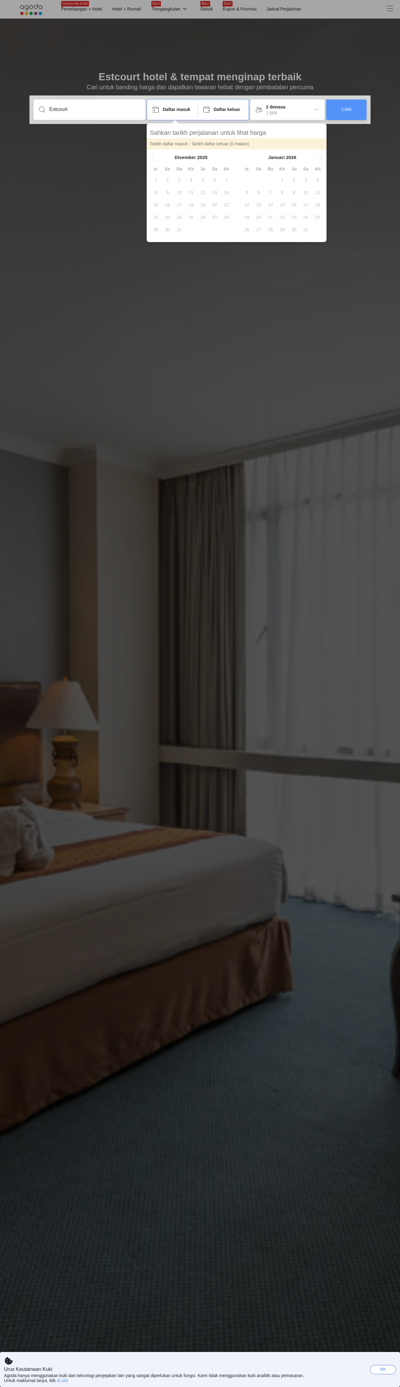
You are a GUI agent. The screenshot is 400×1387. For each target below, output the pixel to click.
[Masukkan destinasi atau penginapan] (94, 109)
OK (383, 1369)
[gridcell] (156, 180)
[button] (153, 157)
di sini (62, 1380)
